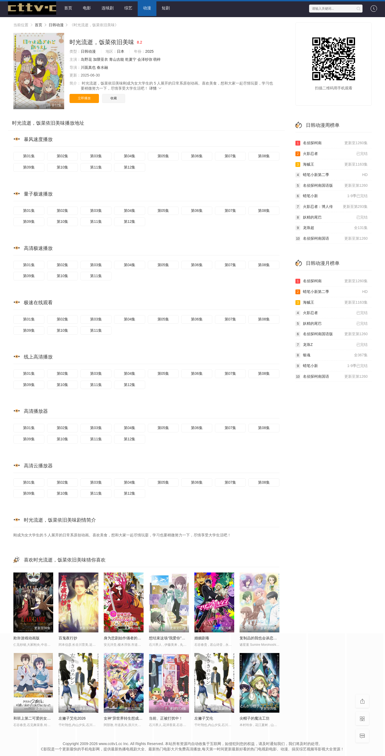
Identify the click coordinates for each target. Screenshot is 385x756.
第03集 (96, 155)
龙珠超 (331, 227)
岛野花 (86, 58)
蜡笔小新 (331, 195)
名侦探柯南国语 (331, 237)
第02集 (62, 155)
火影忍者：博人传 (331, 205)
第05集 (163, 155)
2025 (149, 50)
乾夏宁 (130, 58)
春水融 (102, 66)
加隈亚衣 (100, 58)
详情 (155, 87)
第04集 (130, 155)
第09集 (29, 166)
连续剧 (108, 8)
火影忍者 (331, 152)
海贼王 (331, 163)
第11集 (96, 166)
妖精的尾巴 (331, 216)
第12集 (130, 166)
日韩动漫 (56, 24)
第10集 (62, 166)
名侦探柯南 (331, 142)
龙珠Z (331, 343)
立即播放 (84, 97)
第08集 (264, 155)
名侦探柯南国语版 (331, 184)
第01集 (29, 155)
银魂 (331, 354)
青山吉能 (116, 58)
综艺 (128, 8)
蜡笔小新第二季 (331, 174)
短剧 (166, 8)
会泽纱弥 (144, 58)
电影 (87, 8)
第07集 (230, 155)
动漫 (147, 8)
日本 (120, 50)
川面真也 (88, 66)
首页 (68, 8)
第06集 (197, 155)
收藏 (113, 97)
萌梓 (157, 58)
